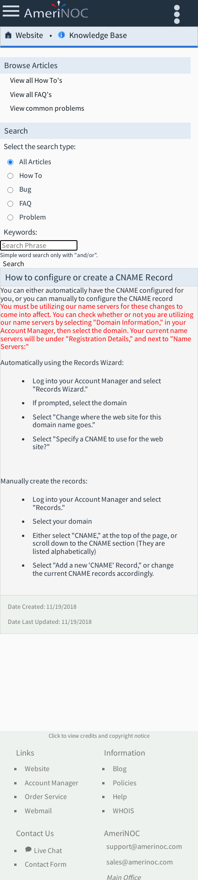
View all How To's (36, 80)
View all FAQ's (31, 95)
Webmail (38, 811)
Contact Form (45, 864)
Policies (125, 783)
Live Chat (43, 850)
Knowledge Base (92, 36)
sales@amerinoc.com (139, 862)
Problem (32, 216)
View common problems (47, 108)
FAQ (25, 203)
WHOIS (123, 811)
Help (120, 797)
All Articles (35, 161)
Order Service (46, 797)
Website (24, 36)
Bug (25, 188)
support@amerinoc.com (144, 846)
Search (13, 263)
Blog (119, 769)
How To (30, 175)
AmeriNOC (122, 834)
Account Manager (51, 783)
